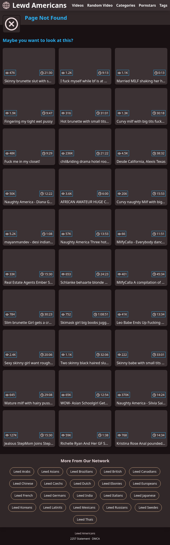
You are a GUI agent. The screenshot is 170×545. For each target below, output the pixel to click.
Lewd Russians (117, 507)
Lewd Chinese (23, 483)
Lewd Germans (55, 495)
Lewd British (113, 471)
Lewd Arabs (22, 471)
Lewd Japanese (145, 495)
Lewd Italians (113, 495)
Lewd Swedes (148, 507)
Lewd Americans (35, 5)
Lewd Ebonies (112, 483)
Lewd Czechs (53, 483)
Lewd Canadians (144, 471)
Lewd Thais (85, 519)
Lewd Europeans (145, 483)
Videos (78, 5)
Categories (125, 5)
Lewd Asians (50, 471)
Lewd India (85, 495)
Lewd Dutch (82, 483)
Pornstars (147, 5)
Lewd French (24, 495)
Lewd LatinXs (52, 507)
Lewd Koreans (22, 507)
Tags (163, 5)
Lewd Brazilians (81, 471)
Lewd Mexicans (84, 507)
